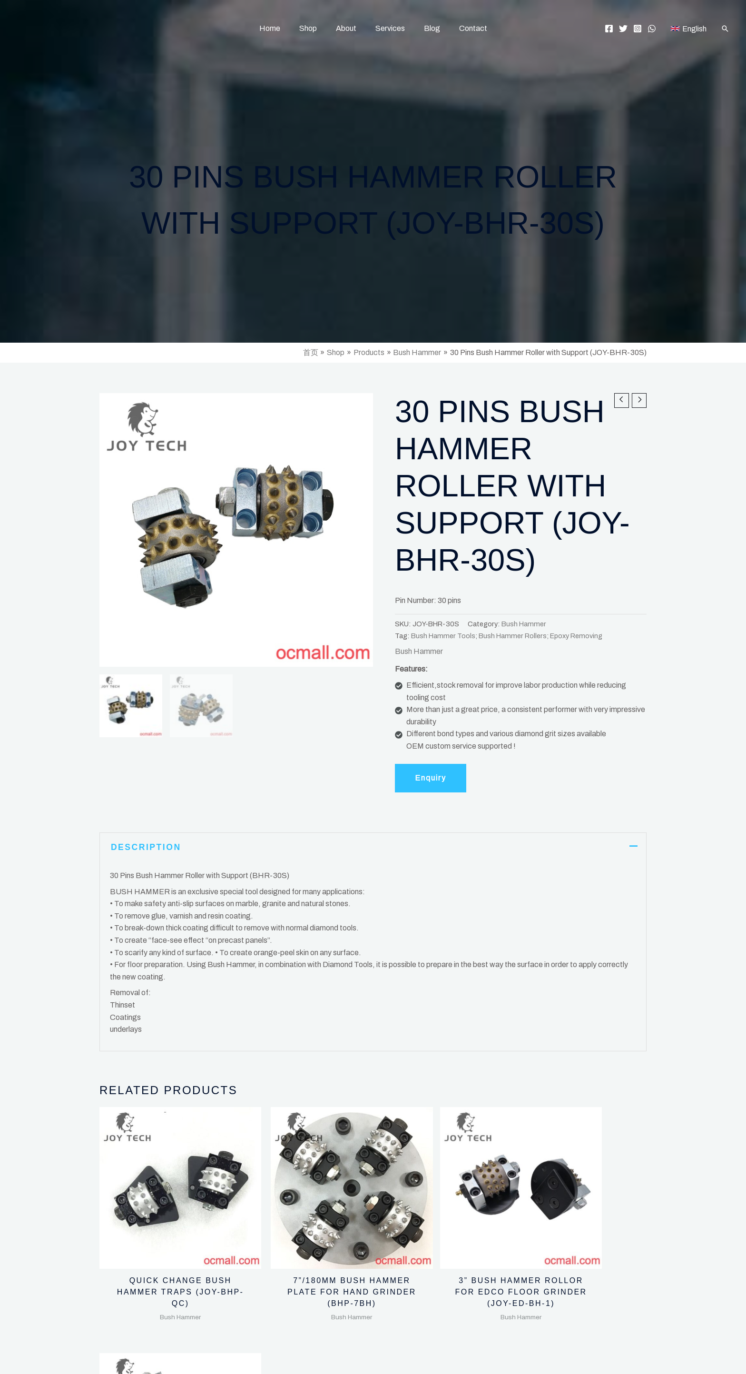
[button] (725, 28)
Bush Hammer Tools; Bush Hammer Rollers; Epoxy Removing (506, 636)
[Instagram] (637, 28)
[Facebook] (609, 28)
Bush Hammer (523, 624)
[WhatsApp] (652, 28)
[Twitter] (623, 28)
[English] (688, 28)
